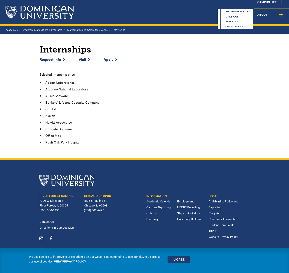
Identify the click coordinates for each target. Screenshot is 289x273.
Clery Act (215, 213)
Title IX (213, 231)
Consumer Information (223, 219)
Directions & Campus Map (56, 227)
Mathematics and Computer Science (87, 30)
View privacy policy (70, 261)
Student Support (218, 17)
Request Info (50, 59)
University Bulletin (189, 219)
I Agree (178, 259)
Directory (152, 219)
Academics (147, 17)
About (278, 17)
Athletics (211, 6)
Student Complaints (221, 225)
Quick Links (236, 6)
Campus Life (252, 17)
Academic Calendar (159, 201)
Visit (82, 59)
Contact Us (46, 221)
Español (264, 6)
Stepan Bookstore (188, 213)
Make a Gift (186, 6)
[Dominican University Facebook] (54, 239)
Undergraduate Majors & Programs (42, 30)
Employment (185, 201)
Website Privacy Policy (223, 236)
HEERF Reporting (188, 207)
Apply (108, 59)
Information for (153, 6)
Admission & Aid (180, 17)
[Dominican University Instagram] (44, 239)
